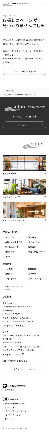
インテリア (10, 407)
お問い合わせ (11, 278)
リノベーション (35, 242)
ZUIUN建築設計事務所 (15, 403)
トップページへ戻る (23, 71)
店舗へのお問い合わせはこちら (15, 360)
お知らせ (9, 274)
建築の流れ (10, 251)
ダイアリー (33, 274)
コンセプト (10, 237)
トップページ (8, 91)
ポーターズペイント (13, 415)
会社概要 (9, 269)
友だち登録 (10, 390)
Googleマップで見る (12, 325)
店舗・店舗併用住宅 (14, 242)
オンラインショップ (26, 369)
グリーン (9, 418)
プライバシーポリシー (37, 280)
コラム (8, 256)
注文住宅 (32, 237)
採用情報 (32, 269)
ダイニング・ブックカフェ (16, 411)
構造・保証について (37, 251)
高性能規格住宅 (12, 247)
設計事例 (32, 247)
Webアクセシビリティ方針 (14, 288)
